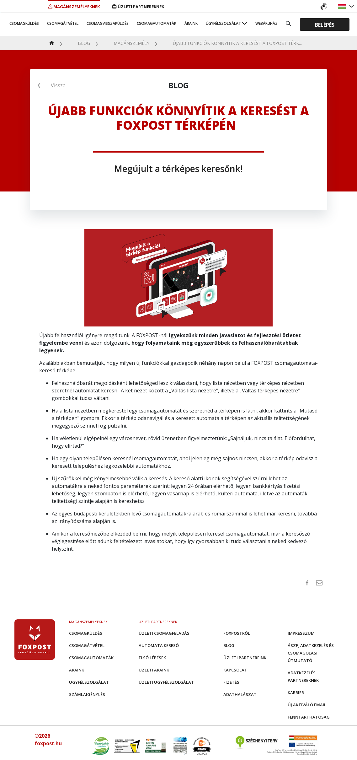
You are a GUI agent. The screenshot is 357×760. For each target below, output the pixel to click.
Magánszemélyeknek (74, 6)
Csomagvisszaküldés (108, 23)
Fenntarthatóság (309, 717)
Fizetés (231, 682)
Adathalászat (240, 694)
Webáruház (266, 23)
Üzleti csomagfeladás (164, 633)
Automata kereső (159, 645)
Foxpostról (236, 633)
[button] (342, 6)
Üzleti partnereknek (138, 6)
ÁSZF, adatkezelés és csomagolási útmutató (311, 653)
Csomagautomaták (156, 23)
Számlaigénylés (87, 694)
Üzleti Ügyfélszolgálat (166, 682)
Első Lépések (152, 657)
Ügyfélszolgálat (223, 23)
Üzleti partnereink (244, 657)
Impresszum (301, 633)
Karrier (296, 692)
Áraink (191, 23)
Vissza (58, 85)
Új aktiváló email (307, 705)
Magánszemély (131, 43)
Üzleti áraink (154, 670)
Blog (84, 43)
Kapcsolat (235, 670)
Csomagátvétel (62, 23)
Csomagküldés (24, 23)
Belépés (324, 24)
